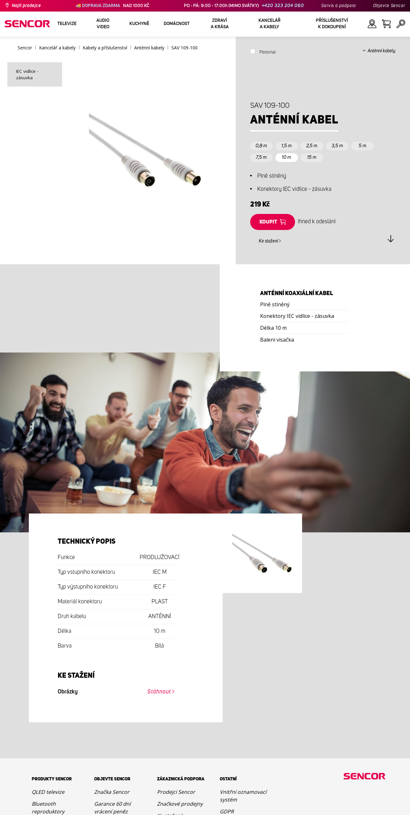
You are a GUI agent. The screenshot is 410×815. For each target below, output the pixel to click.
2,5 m (311, 145)
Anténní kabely (382, 51)
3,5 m (337, 145)
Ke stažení (268, 241)
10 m (286, 157)
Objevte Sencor (389, 6)
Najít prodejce (26, 6)
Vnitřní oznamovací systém (243, 795)
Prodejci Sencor (176, 791)
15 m (311, 157)
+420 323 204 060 (283, 6)
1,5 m (287, 145)
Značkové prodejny (180, 803)
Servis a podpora (338, 6)
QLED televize (48, 791)
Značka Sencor (111, 791)
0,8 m (261, 145)
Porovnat (267, 52)
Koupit (268, 222)
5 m (362, 145)
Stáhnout (159, 692)
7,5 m (261, 157)
